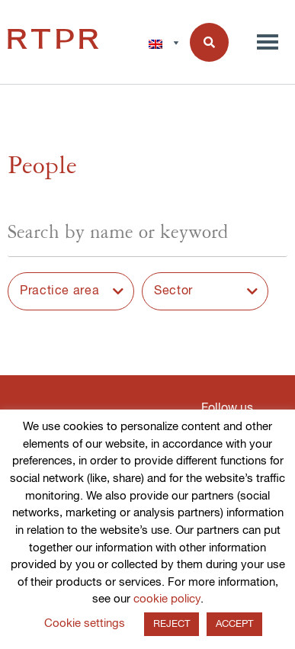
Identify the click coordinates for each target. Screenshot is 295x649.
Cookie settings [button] (84, 623)
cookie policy (166, 599)
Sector (173, 291)
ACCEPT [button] (234, 624)
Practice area (59, 291)
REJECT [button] (171, 624)
